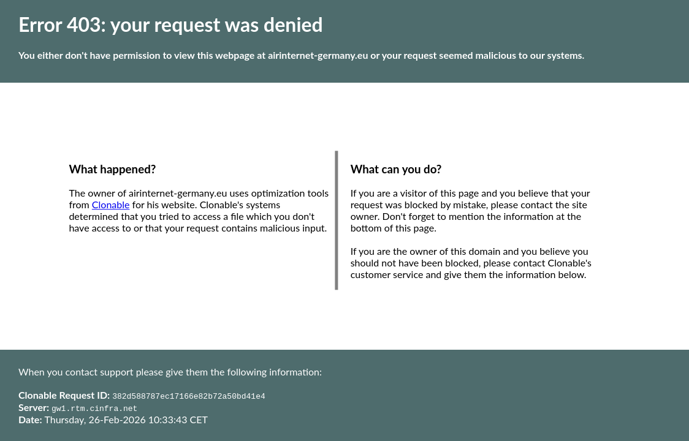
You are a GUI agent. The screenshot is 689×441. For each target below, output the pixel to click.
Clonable (111, 205)
